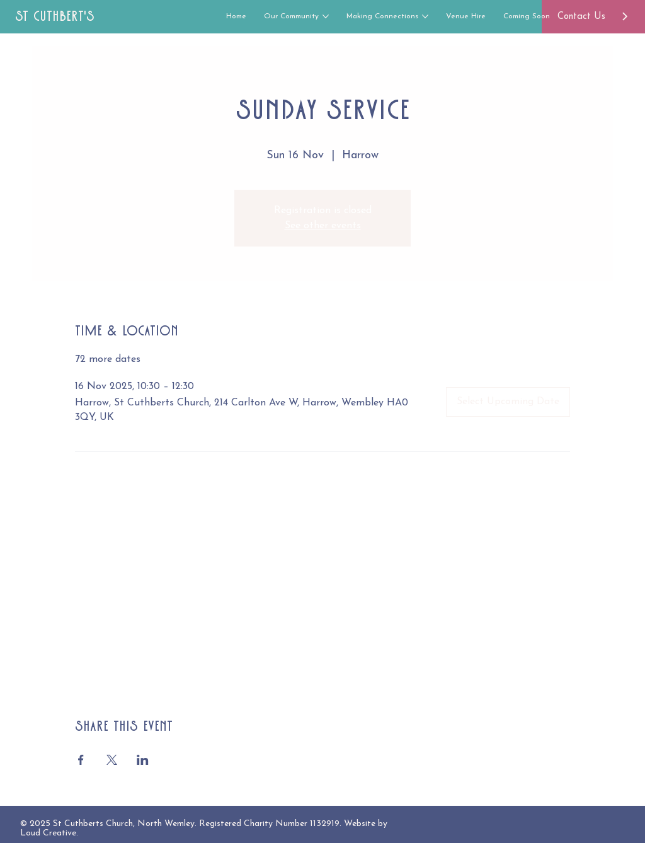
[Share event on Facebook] (81, 760)
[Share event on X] (112, 760)
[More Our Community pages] (325, 16)
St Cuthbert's (54, 16)
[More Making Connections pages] (425, 16)
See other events (323, 226)
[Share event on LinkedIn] (143, 760)
